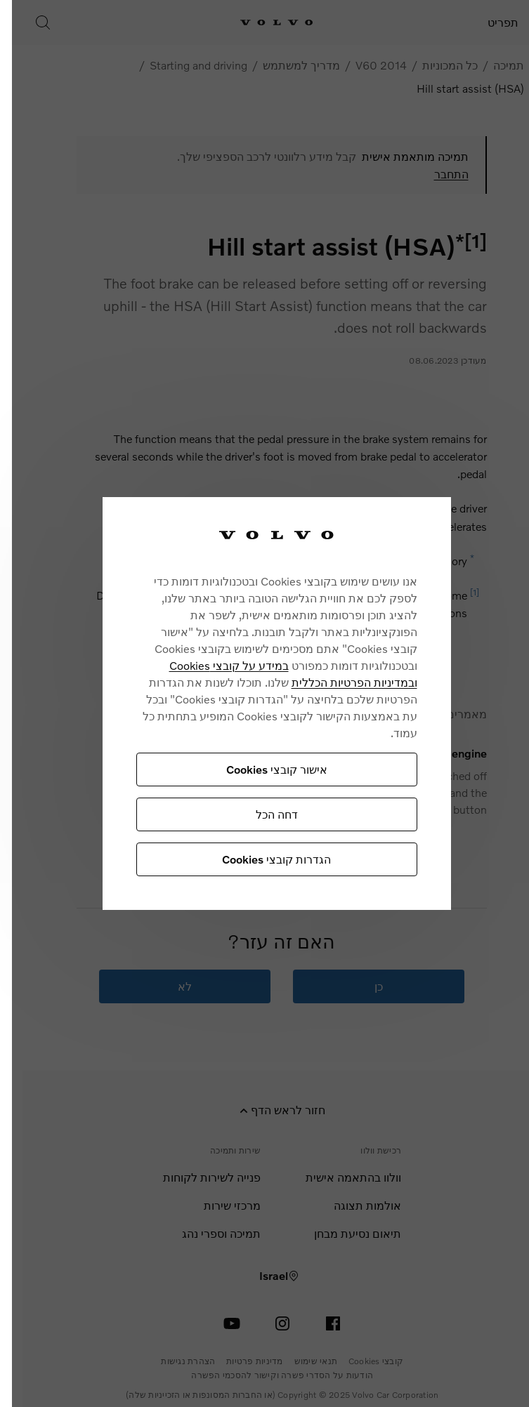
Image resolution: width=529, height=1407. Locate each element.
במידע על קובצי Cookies (206, 665)
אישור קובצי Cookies (254, 769)
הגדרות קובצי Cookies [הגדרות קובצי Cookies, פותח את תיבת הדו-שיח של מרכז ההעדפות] (254, 859)
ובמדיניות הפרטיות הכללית (332, 682)
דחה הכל (254, 814)
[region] (254, 704)
